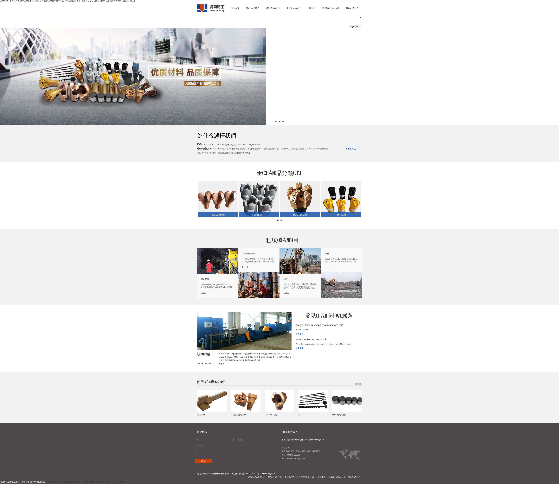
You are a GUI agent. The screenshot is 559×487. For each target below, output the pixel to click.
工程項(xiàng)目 (293, 8)
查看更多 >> (351, 149)
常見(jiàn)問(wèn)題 (330, 8)
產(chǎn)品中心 (273, 8)
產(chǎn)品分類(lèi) (279, 173)
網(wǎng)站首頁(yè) (256, 477)
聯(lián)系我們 (352, 8)
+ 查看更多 (358, 383)
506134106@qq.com (296, 458)
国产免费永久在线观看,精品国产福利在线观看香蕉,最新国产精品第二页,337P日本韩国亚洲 (86, 482)
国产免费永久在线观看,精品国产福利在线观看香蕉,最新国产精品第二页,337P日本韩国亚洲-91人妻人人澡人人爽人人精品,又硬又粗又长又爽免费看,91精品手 (68, 1)
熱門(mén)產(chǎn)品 (211, 381)
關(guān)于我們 (252, 8)
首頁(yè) (235, 8)
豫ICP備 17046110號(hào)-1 (264, 473)
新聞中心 (311, 8)
